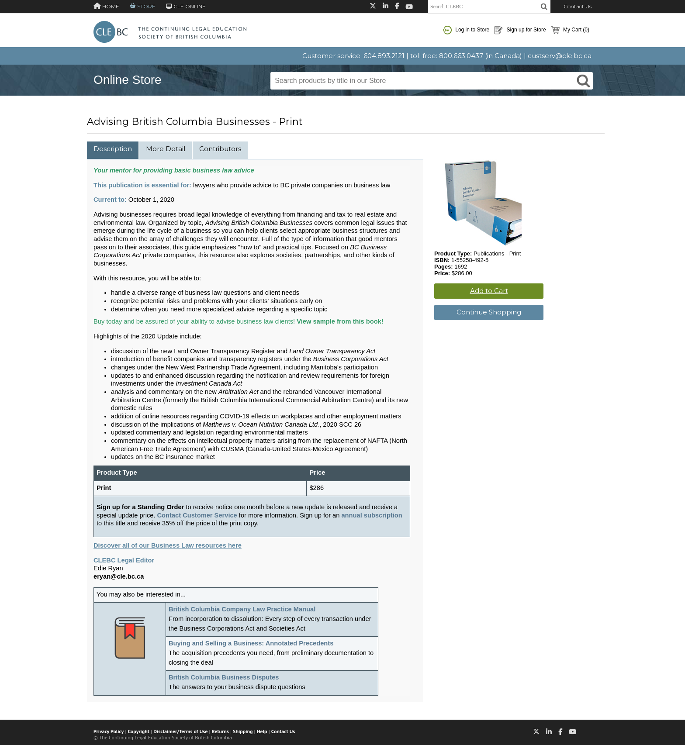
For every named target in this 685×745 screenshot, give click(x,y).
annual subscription (371, 515)
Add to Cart (489, 290)
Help (262, 731)
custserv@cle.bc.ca (560, 56)
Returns (220, 731)
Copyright (138, 731)
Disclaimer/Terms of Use (180, 731)
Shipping (243, 731)
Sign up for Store (520, 30)
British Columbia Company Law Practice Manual (242, 609)
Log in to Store (466, 30)
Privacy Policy (108, 731)
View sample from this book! (340, 321)
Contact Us (578, 6)
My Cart (570, 30)
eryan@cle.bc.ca (118, 576)
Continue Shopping (489, 312)
